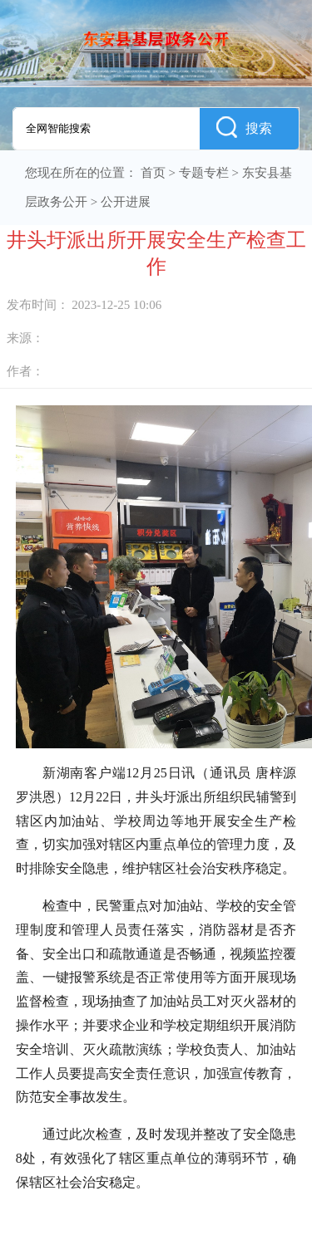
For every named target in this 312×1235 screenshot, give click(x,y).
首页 (153, 172)
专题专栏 (204, 172)
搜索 (244, 127)
